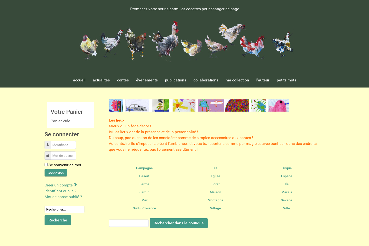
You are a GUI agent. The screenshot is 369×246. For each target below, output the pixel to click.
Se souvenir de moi (64, 165)
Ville (286, 208)
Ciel (215, 168)
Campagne (144, 168)
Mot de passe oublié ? (63, 196)
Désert (144, 176)
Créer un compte (61, 185)
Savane (286, 200)
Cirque (287, 168)
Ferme (144, 184)
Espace (286, 176)
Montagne (215, 200)
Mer (144, 200)
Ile (287, 184)
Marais (286, 192)
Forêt (216, 184)
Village (215, 208)
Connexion (56, 173)
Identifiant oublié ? (60, 191)
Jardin (144, 192)
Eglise (215, 176)
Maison (215, 192)
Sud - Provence (144, 208)
